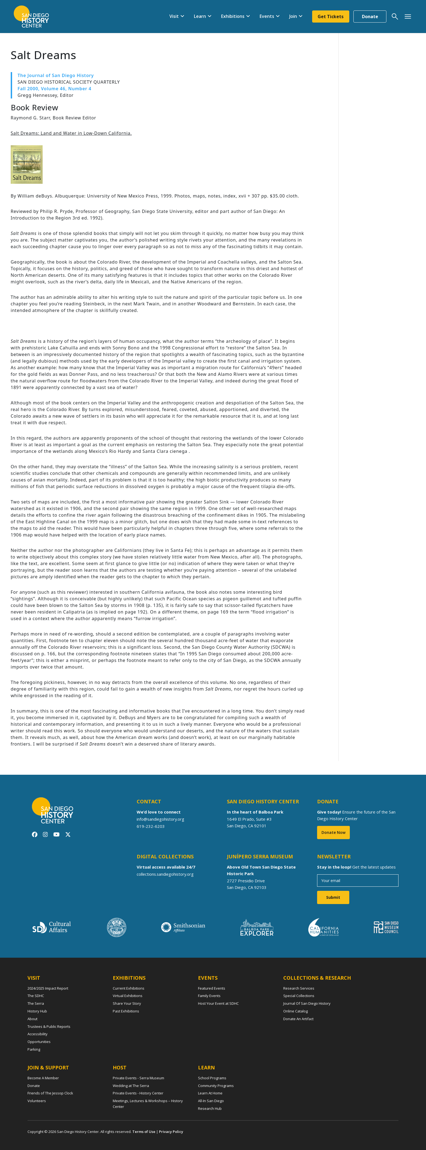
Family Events (209, 995)
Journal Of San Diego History (307, 1003)
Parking (34, 1049)
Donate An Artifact (298, 1018)
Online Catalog (295, 1011)
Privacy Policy (171, 1131)
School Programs (212, 1077)
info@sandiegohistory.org (161, 819)
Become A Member (43, 1077)
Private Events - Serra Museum (138, 1077)
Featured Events (211, 988)
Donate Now (333, 832)
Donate (370, 16)
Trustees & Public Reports (49, 1026)
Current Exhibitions (128, 988)
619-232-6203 (151, 826)
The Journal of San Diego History (56, 75)
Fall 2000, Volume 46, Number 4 (55, 89)
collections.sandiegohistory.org (166, 874)
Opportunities (39, 1041)
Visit (173, 16)
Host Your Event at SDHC (218, 1003)
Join (293, 16)
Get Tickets (330, 16)
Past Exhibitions (126, 1011)
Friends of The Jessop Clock (50, 1093)
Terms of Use (143, 1131)
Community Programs (216, 1085)
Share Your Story (127, 1003)
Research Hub (210, 1108)
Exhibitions (232, 16)
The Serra (36, 1003)
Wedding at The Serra (131, 1085)
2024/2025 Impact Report (48, 988)
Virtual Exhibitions (127, 995)
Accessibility (38, 1033)
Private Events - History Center (138, 1093)
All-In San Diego (211, 1100)
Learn (200, 16)
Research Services (298, 988)
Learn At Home (210, 1093)
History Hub (37, 1011)
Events (266, 16)
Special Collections (298, 995)
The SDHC (36, 995)
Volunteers (37, 1100)
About (32, 1018)
